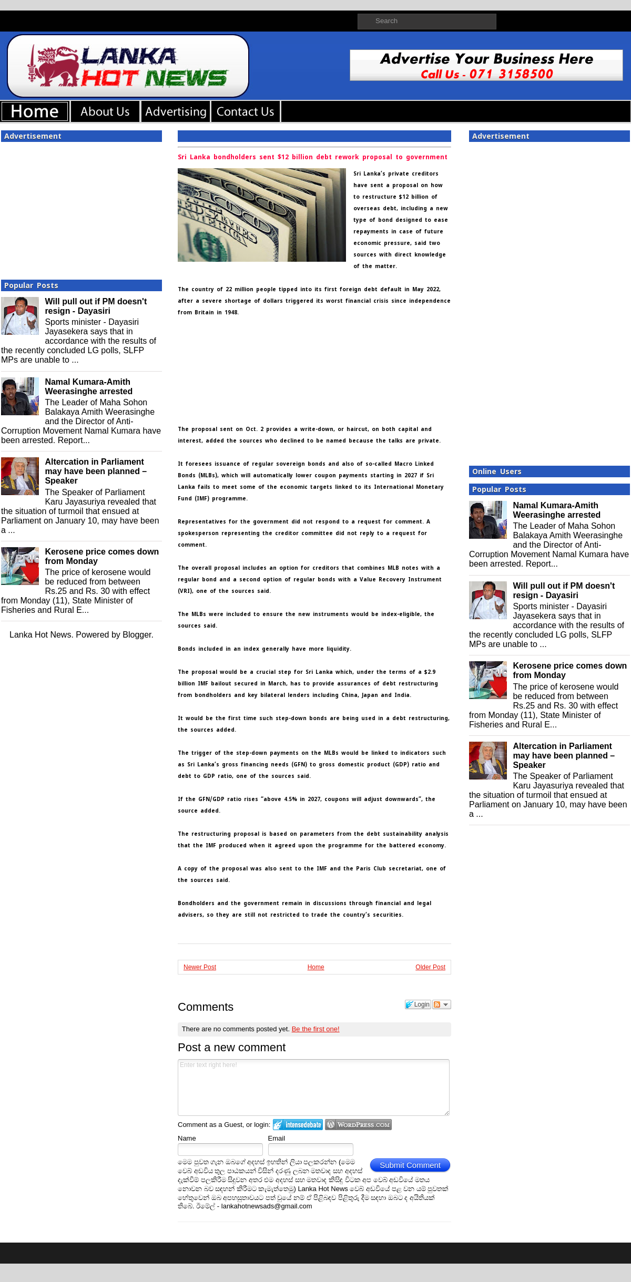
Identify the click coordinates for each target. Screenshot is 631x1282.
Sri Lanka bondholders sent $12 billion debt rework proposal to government (312, 157)
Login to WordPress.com (358, 1124)
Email (277, 1138)
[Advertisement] (81, 207)
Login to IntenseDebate (298, 1124)
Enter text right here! (314, 1087)
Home (316, 967)
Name (187, 1138)
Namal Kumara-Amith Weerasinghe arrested (89, 386)
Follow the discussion (441, 1004)
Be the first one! (316, 1029)
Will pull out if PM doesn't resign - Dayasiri (96, 306)
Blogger (137, 634)
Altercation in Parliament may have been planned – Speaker (96, 471)
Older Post (430, 967)
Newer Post (200, 967)
